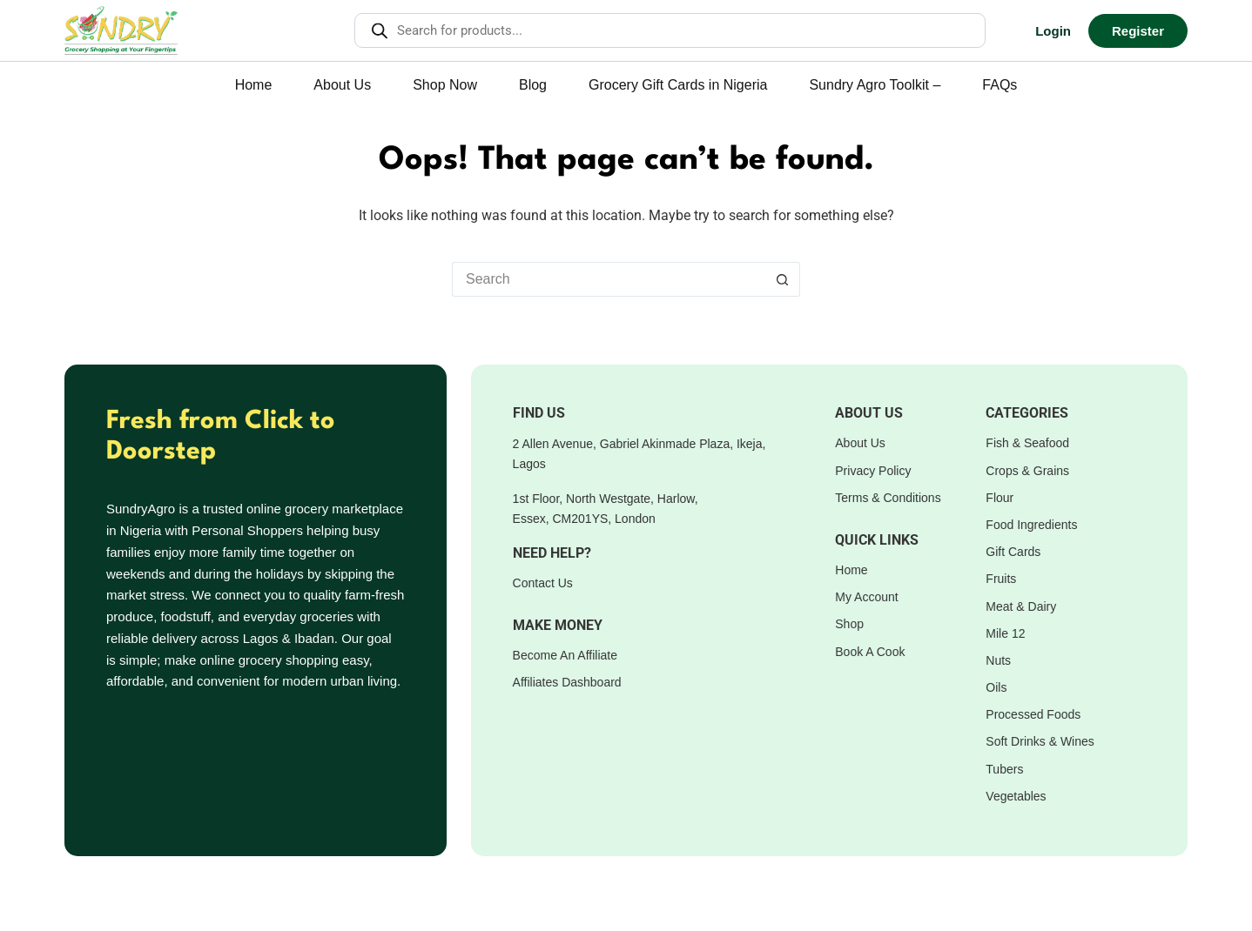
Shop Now (445, 84)
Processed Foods (1033, 714)
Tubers (1004, 769)
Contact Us (543, 583)
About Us (342, 84)
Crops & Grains (1027, 471)
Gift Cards (1013, 552)
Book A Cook (870, 652)
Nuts (998, 660)
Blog (533, 84)
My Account (866, 597)
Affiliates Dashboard (567, 682)
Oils (996, 687)
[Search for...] (608, 279)
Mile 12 (1005, 633)
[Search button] (782, 279)
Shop (849, 624)
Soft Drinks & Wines (1040, 741)
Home (254, 84)
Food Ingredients (1031, 525)
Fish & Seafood (1027, 443)
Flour (999, 498)
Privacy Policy (873, 471)
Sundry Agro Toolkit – (874, 84)
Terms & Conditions (887, 498)
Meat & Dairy (1021, 606)
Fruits (1001, 579)
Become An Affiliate (565, 655)
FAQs (999, 84)
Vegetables (1016, 796)
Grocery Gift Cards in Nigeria (678, 84)
